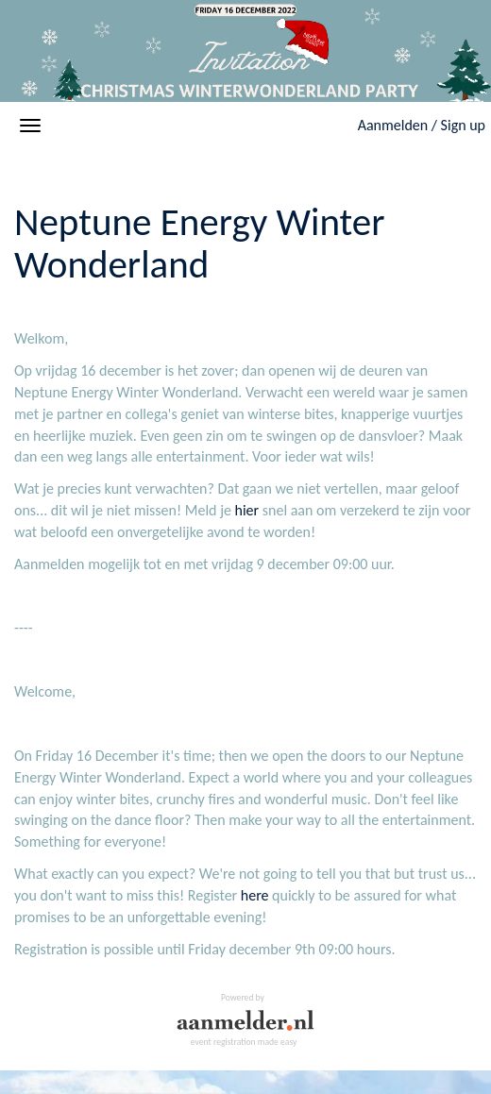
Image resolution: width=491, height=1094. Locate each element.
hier (247, 510)
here (255, 895)
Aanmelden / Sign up (421, 125)
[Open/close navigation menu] (30, 125)
